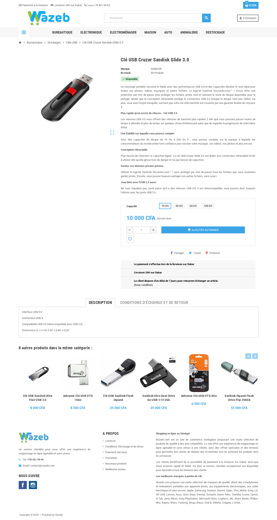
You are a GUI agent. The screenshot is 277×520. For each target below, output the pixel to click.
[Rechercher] (157, 18)
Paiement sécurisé (116, 452)
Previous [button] (248, 347)
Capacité (131, 206)
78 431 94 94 (97, 5)
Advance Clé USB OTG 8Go (199, 395)
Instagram (33, 485)
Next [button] (254, 347)
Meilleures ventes (115, 469)
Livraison (110, 440)
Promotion (111, 457)
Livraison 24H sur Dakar (66, 5)
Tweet (195, 253)
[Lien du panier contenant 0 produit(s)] (251, 5)
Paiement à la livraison (33, 5)
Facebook (23, 485)
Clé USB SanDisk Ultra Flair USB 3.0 (38, 397)
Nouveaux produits (116, 463)
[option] (37, 383)
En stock (126, 72)
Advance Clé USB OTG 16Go (78, 397)
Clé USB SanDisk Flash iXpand (118, 397)
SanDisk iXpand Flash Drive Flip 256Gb (239, 397)
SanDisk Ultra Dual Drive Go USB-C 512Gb (158, 397)
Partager (177, 253)
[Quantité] (141, 230)
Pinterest (213, 253)
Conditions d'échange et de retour (124, 446)
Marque (125, 68)
